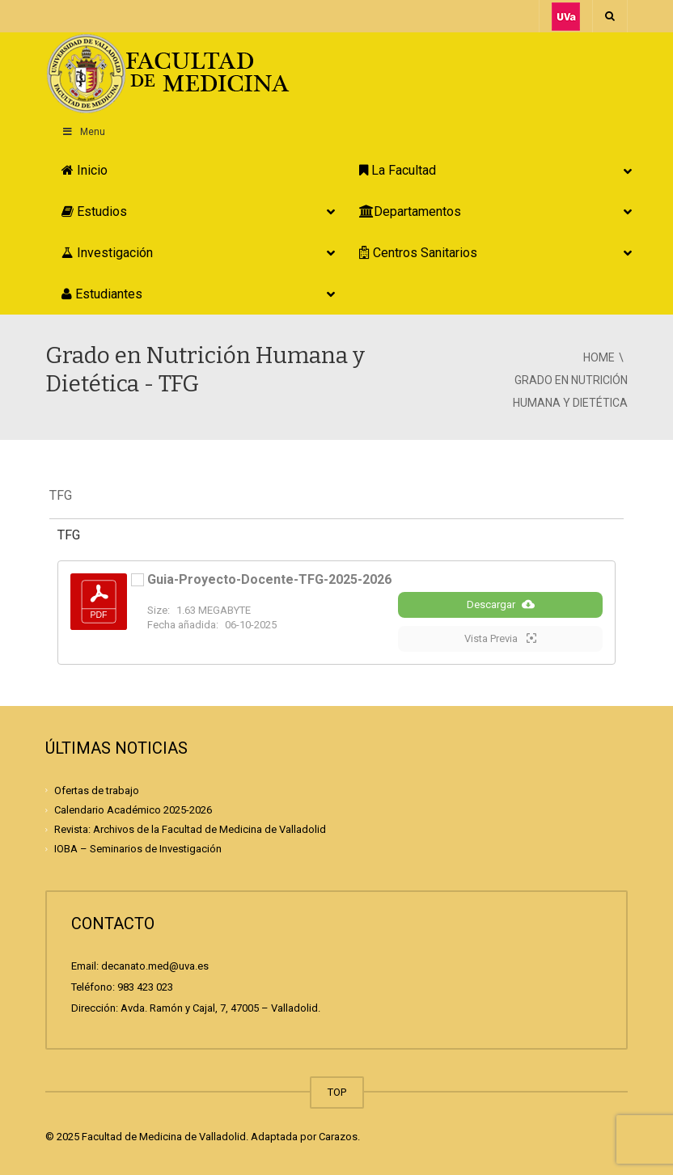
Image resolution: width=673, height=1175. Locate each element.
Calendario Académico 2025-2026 (133, 810)
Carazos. (339, 1137)
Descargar (501, 604)
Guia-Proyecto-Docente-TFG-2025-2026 (269, 579)
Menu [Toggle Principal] (83, 131)
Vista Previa (500, 638)
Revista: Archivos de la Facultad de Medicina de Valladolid (190, 829)
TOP (337, 1092)
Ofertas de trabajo (96, 790)
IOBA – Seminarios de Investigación (138, 849)
